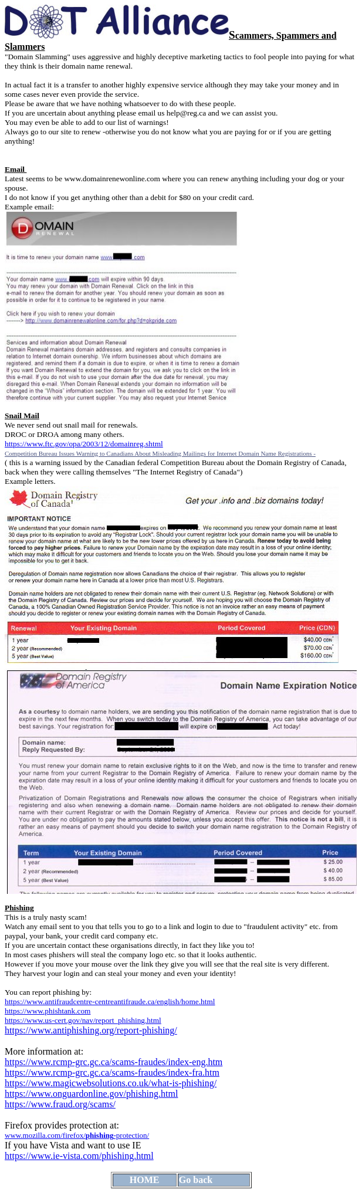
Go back (195, 1180)
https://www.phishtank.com (47, 1010)
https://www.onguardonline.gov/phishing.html (91, 1094)
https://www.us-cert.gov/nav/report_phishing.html (83, 1020)
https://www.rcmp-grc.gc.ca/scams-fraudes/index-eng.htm (113, 1062)
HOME (145, 1180)
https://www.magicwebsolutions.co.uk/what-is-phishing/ (110, 1083)
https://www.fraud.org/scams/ (60, 1104)
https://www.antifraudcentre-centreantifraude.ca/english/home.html (110, 1001)
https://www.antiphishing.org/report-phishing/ (91, 1030)
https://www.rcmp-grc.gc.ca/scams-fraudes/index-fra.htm (112, 1072)
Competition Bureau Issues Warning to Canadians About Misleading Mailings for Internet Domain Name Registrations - (160, 453)
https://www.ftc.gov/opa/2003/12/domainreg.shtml (84, 443)
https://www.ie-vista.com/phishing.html (79, 1156)
